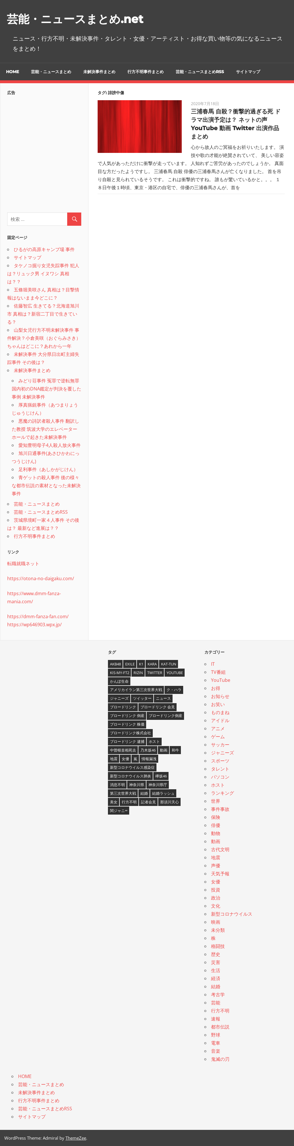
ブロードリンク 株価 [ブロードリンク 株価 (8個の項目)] (127, 724)
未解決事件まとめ (99, 71)
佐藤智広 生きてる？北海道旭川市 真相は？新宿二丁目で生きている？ (43, 314)
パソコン (220, 777)
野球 (215, 1035)
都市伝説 (220, 1027)
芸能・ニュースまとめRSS (200, 71)
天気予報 (220, 873)
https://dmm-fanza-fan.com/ (38, 616)
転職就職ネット (23, 563)
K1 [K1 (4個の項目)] (141, 663)
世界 (215, 801)
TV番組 (218, 672)
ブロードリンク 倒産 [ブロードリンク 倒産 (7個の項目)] (127, 715)
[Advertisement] (44, 152)
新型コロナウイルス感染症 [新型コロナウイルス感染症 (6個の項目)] (132, 767)
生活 (215, 970)
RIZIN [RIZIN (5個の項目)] (138, 672)
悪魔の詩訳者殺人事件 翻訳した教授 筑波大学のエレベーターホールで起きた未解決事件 (45, 429)
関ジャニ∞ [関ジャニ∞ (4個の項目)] (118, 810)
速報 (215, 1019)
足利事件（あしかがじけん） (48, 469)
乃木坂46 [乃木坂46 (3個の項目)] (148, 750)
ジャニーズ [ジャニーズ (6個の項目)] (119, 698)
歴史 (215, 954)
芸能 (215, 1002)
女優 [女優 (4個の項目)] (125, 758)
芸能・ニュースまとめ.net (76, 19)
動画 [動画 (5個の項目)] (163, 750)
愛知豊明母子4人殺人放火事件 (49, 445)
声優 (215, 865)
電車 (215, 1043)
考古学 (218, 994)
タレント (220, 769)
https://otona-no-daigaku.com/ (40, 578)
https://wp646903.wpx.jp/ (34, 624)
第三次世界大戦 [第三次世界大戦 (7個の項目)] (123, 793)
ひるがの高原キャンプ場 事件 (44, 249)
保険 (215, 817)
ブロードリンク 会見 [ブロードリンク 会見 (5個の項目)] (157, 706)
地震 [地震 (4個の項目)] (113, 758)
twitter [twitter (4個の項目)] (154, 672)
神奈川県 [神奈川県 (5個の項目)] (136, 784)
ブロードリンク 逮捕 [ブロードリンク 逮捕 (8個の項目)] (127, 741)
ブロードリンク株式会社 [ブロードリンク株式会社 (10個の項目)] (130, 732)
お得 (215, 688)
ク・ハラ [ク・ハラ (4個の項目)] (174, 689)
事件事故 (220, 809)
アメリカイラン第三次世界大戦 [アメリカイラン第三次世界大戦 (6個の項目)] (136, 689)
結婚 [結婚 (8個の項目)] (144, 793)
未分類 (218, 930)
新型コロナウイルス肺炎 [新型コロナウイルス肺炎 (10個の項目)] (130, 776)
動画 (215, 841)
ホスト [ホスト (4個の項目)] (154, 741)
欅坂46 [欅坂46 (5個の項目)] (161, 776)
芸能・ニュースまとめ (51, 71)
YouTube (220, 680)
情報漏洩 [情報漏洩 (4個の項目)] (149, 758)
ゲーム (218, 736)
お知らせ (220, 696)
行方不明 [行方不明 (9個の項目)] (129, 801)
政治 (215, 898)
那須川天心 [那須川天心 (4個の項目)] (169, 801)
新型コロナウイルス (231, 914)
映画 (215, 922)
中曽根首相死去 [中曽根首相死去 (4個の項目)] (123, 750)
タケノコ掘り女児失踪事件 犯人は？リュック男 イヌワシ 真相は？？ (43, 273)
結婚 (215, 986)
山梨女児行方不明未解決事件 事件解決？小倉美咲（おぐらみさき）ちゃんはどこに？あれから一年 (44, 338)
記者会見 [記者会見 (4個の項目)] (148, 801)
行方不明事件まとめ (145, 71)
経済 (215, 978)
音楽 (215, 1051)
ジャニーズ (222, 753)
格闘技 (218, 946)
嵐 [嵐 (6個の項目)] (135, 758)
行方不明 (220, 1011)
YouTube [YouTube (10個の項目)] (175, 672)
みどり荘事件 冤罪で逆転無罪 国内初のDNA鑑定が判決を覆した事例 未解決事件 (46, 388)
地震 (215, 857)
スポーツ (220, 761)
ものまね (220, 712)
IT (213, 664)
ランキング (222, 793)
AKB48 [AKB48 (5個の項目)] (115, 663)
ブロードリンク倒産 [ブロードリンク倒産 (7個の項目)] (165, 715)
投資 (215, 890)
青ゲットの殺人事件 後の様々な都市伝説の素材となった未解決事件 (46, 485)
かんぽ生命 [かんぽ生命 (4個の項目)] (119, 681)
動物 (215, 833)
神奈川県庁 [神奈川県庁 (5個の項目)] (157, 784)
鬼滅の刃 (220, 1059)
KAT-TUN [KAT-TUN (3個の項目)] (168, 663)
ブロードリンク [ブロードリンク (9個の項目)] (123, 706)
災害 (215, 962)
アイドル (220, 720)
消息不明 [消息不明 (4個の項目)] (117, 784)
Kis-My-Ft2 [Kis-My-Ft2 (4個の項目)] (119, 672)
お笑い (218, 704)
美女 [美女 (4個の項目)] (113, 801)
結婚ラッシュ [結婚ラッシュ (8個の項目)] (163, 793)
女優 (215, 882)
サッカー (220, 744)
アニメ (218, 728)
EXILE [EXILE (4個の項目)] (130, 663)
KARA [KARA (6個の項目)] (152, 663)
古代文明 (220, 849)
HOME (12, 71)
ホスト (218, 785)
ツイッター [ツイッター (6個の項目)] (142, 698)
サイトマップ (248, 71)
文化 (215, 906)
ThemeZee (75, 1138)
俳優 (215, 825)
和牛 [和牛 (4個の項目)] (175, 750)
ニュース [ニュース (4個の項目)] (163, 698)
